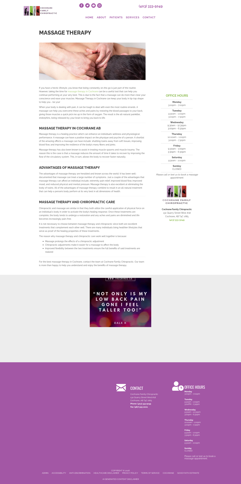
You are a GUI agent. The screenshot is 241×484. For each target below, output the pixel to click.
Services (132, 17)
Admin (45, 473)
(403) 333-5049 (151, 6)
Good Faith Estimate (188, 473)
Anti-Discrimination (79, 473)
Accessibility (59, 473)
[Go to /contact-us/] (140, 395)
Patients (116, 17)
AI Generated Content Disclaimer (121, 479)
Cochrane (168, 473)
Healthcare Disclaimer (106, 473)
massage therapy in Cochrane (83, 91)
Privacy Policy (130, 473)
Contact (149, 17)
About (101, 17)
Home (89, 17)
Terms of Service (150, 473)
